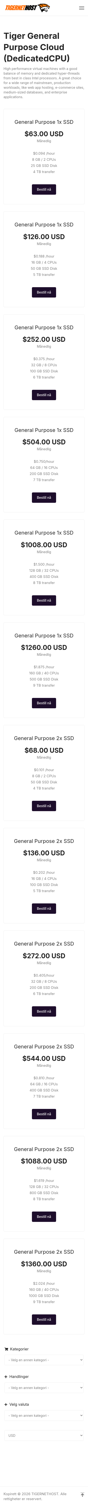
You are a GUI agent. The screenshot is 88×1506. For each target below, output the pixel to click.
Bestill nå (44, 189)
